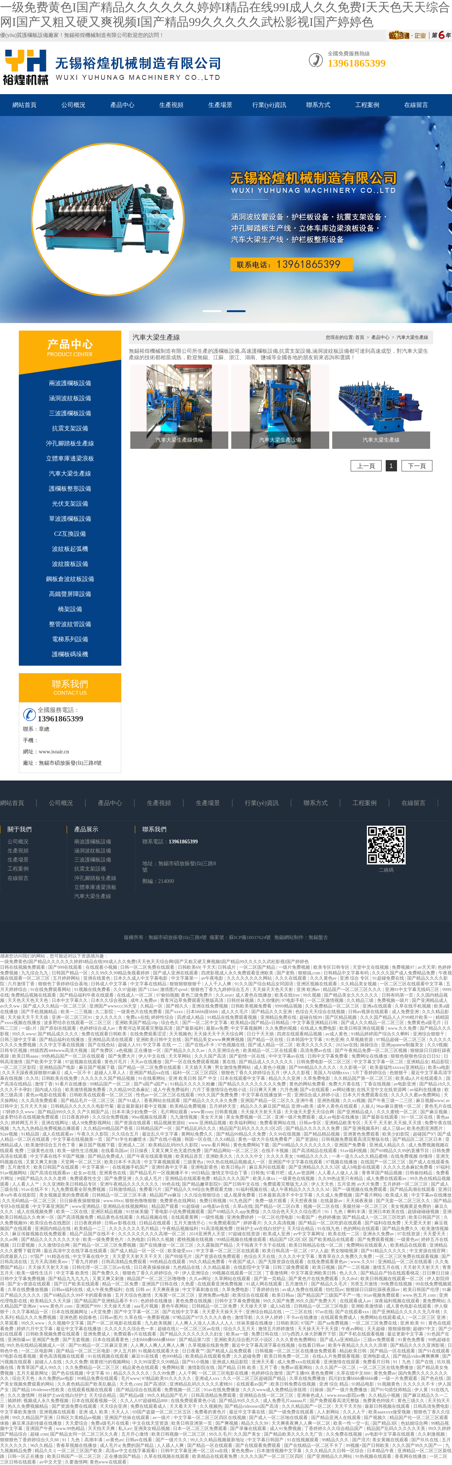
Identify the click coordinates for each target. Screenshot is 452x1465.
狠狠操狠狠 (399, 1328)
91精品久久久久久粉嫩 (193, 1084)
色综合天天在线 (260, 1256)
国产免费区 (103, 1050)
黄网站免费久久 (197, 1134)
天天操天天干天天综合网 (219, 1034)
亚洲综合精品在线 (264, 1311)
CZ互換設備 (70, 534)
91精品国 (30, 1134)
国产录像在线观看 (248, 1428)
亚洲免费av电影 (214, 1295)
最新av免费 (217, 1028)
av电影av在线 (217, 1206)
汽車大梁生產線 (70, 473)
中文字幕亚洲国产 (51, 1206)
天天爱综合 (77, 1423)
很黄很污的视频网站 (110, 1361)
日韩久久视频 (161, 1239)
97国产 (37, 1256)
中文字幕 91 (98, 1373)
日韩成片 (227, 967)
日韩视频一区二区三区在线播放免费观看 (296, 1351)
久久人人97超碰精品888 (144, 1400)
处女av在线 (85, 1172)
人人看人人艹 (26, 1184)
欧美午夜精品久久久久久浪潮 (358, 1345)
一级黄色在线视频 (297, 1178)
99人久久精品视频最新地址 (218, 1439)
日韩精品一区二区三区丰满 (119, 1195)
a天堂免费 (101, 1311)
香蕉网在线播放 (411, 1456)
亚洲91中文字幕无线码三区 (412, 989)
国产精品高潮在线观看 (413, 1189)
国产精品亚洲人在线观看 (336, 1417)
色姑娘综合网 (415, 1423)
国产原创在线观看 (58, 1028)
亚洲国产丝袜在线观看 (127, 1417)
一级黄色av (408, 1239)
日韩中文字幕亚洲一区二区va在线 (194, 1450)
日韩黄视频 (226, 1111)
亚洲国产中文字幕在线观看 (296, 1162)
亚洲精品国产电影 (57, 1067)
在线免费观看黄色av (327, 1261)
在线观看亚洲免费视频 (220, 1284)
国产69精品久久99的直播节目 (400, 1150)
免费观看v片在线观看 (135, 1334)
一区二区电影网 (37, 1351)
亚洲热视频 (329, 1100)
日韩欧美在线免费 (60, 1078)
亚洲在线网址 (55, 1122)
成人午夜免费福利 (171, 1089)
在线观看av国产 (252, 1384)
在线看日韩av (312, 1345)
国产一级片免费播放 (347, 1389)
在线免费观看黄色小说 (194, 1400)
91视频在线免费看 (92, 989)
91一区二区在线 (417, 1117)
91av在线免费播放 (222, 1389)
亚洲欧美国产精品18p (137, 1022)
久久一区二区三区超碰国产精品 (255, 1378)
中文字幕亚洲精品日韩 (315, 1022)
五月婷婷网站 (67, 978)
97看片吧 (276, 1172)
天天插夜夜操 (360, 1200)
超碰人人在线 (49, 1361)
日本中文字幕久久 (70, 1000)
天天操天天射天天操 (49, 1267)
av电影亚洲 (405, 1084)
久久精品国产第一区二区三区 (364, 1078)
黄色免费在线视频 (194, 1300)
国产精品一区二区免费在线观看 (150, 1067)
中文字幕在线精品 (149, 983)
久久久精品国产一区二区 (307, 1406)
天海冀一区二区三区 (175, 1295)
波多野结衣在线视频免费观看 (30, 1117)
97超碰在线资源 (244, 1233)
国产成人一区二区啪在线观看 (279, 1417)
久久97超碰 (124, 989)
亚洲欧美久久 (220, 1156)
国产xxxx (174, 1011)
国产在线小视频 (166, 1139)
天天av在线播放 (146, 1061)
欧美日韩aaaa (25, 1056)
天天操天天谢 (118, 1306)
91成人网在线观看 (264, 1284)
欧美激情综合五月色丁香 (51, 1145)
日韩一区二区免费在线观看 (148, 967)
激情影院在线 (202, 1367)
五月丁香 (269, 1367)
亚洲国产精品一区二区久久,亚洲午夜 (277, 1100)
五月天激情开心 (190, 1223)
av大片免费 (368, 1184)
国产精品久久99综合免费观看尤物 (199, 1189)
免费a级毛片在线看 (110, 1423)
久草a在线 (243, 1206)
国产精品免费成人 (106, 1156)
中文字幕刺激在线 (201, 1289)
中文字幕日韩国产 (266, 1439)
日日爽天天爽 (263, 1089)
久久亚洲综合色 (224, 1050)
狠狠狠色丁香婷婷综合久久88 (30, 1439)
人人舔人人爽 (171, 1445)
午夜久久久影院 (93, 1134)
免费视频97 (403, 967)
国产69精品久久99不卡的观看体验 (78, 1295)
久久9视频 (437, 1044)
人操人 (367, 1106)
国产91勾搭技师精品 (391, 1389)
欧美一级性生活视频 (78, 1150)
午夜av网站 (353, 1328)
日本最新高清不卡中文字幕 (286, 1195)
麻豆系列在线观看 (267, 1167)
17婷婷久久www (18, 1111)
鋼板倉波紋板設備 (70, 579)
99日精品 (200, 1172)
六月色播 (289, 1089)
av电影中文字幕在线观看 (390, 1434)
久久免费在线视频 (344, 1434)
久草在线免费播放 (308, 1378)
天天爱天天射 (418, 1223)
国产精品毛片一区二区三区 (88, 1100)
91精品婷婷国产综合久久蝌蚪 (381, 1034)
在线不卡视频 (275, 1150)
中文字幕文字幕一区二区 (379, 1061)
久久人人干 (354, 1412)
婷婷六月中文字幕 (35, 1328)
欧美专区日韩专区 (332, 967)
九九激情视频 (184, 1117)
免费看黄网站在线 (278, 1122)
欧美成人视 (397, 1195)
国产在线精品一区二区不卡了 (314, 1445)
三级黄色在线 (41, 1150)
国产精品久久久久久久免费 (313, 1128)
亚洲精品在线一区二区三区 (267, 1395)
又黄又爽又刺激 (42, 1162)
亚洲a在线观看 (377, 1006)
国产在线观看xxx (352, 1311)
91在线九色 (329, 1228)
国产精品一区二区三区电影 (83, 1351)
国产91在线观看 (434, 1351)
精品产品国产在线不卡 (93, 1233)
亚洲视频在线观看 (57, 1412)
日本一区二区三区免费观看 (200, 1428)
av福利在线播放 (426, 1089)
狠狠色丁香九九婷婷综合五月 (220, 989)
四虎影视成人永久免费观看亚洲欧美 (238, 973)
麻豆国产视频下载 (97, 1067)
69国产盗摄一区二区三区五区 (162, 1412)
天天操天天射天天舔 (261, 1111)
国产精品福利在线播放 (62, 1039)
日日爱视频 (24, 1245)
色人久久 (349, 1273)
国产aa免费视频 (334, 1323)
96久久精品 (42, 1445)
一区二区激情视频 (326, 1000)
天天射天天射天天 (421, 1267)
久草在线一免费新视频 (147, 1317)
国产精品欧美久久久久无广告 (294, 1434)
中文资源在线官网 (428, 1250)
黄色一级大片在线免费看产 (265, 1139)
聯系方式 (318, 105)
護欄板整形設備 (70, 488)
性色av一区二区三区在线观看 (165, 1095)
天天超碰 (376, 1328)
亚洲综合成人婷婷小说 (317, 1095)
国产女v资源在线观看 (30, 1284)
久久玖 (32, 1078)
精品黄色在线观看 (115, 1217)
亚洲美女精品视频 (152, 1428)
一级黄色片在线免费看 (140, 1011)
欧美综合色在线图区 (51, 1223)
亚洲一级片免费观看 (295, 1117)
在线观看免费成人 (339, 1317)
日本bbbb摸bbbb (202, 1011)
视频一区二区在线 (322, 1206)
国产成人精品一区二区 (271, 1044)
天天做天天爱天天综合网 (309, 1111)
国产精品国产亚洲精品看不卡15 (106, 1300)
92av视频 (9, 1134)
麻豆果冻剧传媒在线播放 (37, 1423)
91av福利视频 (354, 1150)
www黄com (202, 1111)
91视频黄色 (389, 1384)
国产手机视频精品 (39, 1011)
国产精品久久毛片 (329, 1284)
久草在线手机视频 (413, 1006)
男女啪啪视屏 (345, 1250)
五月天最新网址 (33, 1373)
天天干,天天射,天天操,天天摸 (393, 1122)
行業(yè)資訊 (269, 105)
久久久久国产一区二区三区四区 (272, 1456)
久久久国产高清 (210, 1056)
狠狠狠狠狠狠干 (186, 983)
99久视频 (312, 995)
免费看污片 (151, 1189)
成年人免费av (144, 1000)
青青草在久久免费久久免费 (345, 1256)
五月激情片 (297, 1284)
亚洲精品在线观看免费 (188, 1178)
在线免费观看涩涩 (148, 1034)
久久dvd (350, 1278)
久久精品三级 (361, 1000)
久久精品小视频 (384, 1395)
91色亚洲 (335, 1039)
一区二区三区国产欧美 (80, 1450)
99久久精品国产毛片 (168, 1395)
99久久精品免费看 (207, 1261)
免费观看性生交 (86, 1178)
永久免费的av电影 (56, 1378)
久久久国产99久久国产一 (417, 1445)
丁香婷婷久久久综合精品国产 (334, 1428)
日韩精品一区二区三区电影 (321, 1306)
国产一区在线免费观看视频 (192, 1061)
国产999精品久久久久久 (313, 1067)
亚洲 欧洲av (308, 989)
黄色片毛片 (116, 1061)
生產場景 (220, 105)
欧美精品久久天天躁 (51, 1300)
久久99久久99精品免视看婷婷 (121, 973)
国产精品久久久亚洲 (272, 1011)
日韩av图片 (111, 1317)
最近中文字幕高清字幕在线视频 (264, 1345)
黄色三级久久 (411, 1400)
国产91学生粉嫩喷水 (127, 1139)
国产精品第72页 (195, 1339)
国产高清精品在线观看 (315, 1150)
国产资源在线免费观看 (218, 1256)
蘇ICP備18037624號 (250, 937)
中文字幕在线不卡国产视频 (58, 1156)
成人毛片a (110, 1445)
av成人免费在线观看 (303, 1289)
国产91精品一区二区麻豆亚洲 (98, 1345)
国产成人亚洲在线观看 (176, 973)
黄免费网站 (434, 1300)
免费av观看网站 (297, 1367)
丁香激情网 (277, 1273)
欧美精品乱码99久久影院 (173, 1145)
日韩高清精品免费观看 (124, 1261)
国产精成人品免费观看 (229, 1351)
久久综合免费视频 (111, 1117)
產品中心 (122, 105)
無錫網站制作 (289, 937)
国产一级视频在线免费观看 (360, 1189)
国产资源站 (307, 1139)
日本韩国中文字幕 (305, 1039)
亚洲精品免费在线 (279, 1017)
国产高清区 (156, 1384)
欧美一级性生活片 (35, 1273)
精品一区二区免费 (120, 1284)
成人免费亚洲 (406, 1011)
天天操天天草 (254, 1306)
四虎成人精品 (191, 1017)
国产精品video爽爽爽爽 (416, 1356)
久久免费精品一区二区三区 (332, 1006)
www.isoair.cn (54, 752)
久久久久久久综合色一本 (129, 1328)
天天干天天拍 (348, 1406)
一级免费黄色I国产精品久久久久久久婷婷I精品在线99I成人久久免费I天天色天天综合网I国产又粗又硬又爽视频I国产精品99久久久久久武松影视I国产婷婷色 (154, 961)
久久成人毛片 (149, 1178)
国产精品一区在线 (265, 1039)
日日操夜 (139, 1150)
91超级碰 (191, 1206)
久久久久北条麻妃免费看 (408, 1167)
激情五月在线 (387, 1267)
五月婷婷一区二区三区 (406, 1184)
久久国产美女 (248, 1434)
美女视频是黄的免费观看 (64, 1195)
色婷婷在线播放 (156, 1300)
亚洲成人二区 (132, 1145)
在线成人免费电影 (318, 1028)
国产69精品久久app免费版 (234, 1211)
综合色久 (170, 1022)
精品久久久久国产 (231, 1178)
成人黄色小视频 (270, 1067)
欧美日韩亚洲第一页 (192, 1423)
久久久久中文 (250, 1156)
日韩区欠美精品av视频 (79, 1417)
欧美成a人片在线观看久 (420, 1078)
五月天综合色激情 (133, 1295)
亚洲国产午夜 (40, 1428)
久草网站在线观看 (233, 1278)
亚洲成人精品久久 (387, 1145)
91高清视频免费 (217, 1228)
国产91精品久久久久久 (384, 1250)
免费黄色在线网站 (178, 1200)
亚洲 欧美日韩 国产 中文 (193, 1078)
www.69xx (113, 1200)
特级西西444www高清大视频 (59, 1050)
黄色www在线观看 (109, 1462)
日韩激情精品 (123, 1189)
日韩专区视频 (14, 1050)
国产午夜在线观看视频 (150, 1156)
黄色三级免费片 (197, 995)
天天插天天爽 (199, 1067)
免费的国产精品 (138, 1445)
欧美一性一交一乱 (352, 1423)
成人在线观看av (58, 1134)
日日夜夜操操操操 (152, 1267)
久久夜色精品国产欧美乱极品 (87, 1384)
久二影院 (105, 1011)
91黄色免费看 (412, 1339)
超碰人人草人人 (110, 1072)
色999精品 (172, 1356)
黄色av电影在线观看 (46, 1095)
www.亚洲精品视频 (207, 1122)
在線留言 (416, 105)
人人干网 (187, 1373)
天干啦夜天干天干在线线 (261, 1245)
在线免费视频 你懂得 (412, 1156)
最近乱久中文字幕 (160, 1134)
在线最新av (332, 1200)
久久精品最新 (217, 1267)
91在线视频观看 (303, 1439)
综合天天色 (24, 1378)
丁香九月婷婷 (85, 1261)
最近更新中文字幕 (406, 1334)
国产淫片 (361, 1439)
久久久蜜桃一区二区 (397, 1111)
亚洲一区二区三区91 (72, 1017)
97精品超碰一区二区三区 (401, 1039)
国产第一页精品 (270, 1278)
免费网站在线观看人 (367, 1245)
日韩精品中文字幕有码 (347, 973)
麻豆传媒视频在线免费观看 (39, 1233)
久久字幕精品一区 (30, 1311)
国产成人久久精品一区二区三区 (55, 1006)
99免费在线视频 (396, 1284)
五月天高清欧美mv (49, 1261)
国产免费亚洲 (118, 1178)
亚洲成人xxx (208, 1378)
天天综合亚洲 (114, 1406)
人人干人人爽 (218, 983)
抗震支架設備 (70, 428)
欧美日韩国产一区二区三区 (74, 1456)
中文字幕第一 (185, 978)
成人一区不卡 (78, 1072)
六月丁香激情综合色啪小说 (219, 1089)
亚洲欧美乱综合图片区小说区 (244, 1339)
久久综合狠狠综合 (202, 1195)
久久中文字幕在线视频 (62, 1044)
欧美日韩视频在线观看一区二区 (392, 1278)
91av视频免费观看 (381, 1295)
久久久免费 (76, 1361)
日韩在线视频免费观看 (23, 967)
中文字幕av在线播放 (431, 1195)
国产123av (148, 989)
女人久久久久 (109, 1017)
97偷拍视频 (167, 995)
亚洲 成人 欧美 (94, 1412)
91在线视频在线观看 (109, 1356)
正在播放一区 (148, 1050)
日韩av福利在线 (68, 1289)
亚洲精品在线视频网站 (126, 1206)
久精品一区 (152, 1006)
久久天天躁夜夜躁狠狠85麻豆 (32, 1072)
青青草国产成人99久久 (40, 1367)
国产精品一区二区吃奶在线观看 (330, 1223)
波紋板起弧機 (70, 549)
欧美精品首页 (190, 1156)
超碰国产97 (424, 1134)
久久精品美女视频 (359, 983)
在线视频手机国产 (131, 1167)
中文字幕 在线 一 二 (163, 1044)
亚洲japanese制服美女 (403, 1044)
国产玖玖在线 (425, 1439)
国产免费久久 (106, 1273)
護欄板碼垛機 (70, 654)
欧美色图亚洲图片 (425, 1128)
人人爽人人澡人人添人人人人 (205, 1323)
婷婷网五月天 (25, 1122)
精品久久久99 (255, 1423)
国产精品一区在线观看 (393, 1351)
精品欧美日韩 (353, 1351)
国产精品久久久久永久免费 (210, 1100)
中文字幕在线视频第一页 (78, 1139)
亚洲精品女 (417, 1061)
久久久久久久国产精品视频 (108, 1078)
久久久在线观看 (291, 978)
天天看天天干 (184, 1406)
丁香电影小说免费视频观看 (178, 1211)
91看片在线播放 (71, 1084)
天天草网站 (180, 1056)
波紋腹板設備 (70, 564)
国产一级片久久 (172, 1439)
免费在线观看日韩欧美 (104, 1034)
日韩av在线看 (139, 1439)
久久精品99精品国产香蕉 (108, 1128)
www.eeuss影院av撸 (346, 1395)
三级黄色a (193, 1162)
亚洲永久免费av (379, 1233)
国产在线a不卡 (200, 1044)
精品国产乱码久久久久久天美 (396, 1428)
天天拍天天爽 (102, 1428)
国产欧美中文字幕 (44, 1061)
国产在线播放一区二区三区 (167, 1245)
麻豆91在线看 (145, 1356)
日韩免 (257, 1172)
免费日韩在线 (265, 1334)
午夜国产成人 (242, 1261)
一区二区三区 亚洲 (427, 1317)
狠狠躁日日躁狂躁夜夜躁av (373, 1289)
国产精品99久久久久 (240, 1400)
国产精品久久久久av (185, 1050)
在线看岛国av (114, 1150)
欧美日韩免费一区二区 (287, 1356)
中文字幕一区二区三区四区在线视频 (210, 1417)
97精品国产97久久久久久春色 (202, 1317)
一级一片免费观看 (399, 1378)
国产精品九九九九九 (69, 1278)
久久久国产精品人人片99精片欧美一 (397, 1017)
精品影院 (440, 1061)
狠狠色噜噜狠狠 (141, 1200)
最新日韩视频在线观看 (388, 1406)
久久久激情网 (22, 1395)
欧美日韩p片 (234, 1167)
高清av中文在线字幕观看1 (131, 1450)
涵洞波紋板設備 (70, 398)
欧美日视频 (324, 1267)
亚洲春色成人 (311, 1395)
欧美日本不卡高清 (123, 1162)
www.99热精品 (71, 1428)
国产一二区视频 (354, 1267)
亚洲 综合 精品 (334, 1384)
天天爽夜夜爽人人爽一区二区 (301, 1423)
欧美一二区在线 (72, 1211)
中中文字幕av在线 (287, 1056)
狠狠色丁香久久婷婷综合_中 (151, 1273)
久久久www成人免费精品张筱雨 (275, 1389)
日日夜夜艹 (193, 1351)
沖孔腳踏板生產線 (70, 443)
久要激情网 (76, 1462)
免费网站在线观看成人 (383, 1317)
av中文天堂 (51, 1462)
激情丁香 (44, 1084)
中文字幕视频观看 (162, 1162)
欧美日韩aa (283, 1295)
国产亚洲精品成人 (355, 1111)
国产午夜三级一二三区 (391, 1100)
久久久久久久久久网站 (250, 978)
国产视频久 (376, 1417)
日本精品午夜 (381, 1450)
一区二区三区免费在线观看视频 (407, 1256)
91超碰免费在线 (389, 978)
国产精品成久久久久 (58, 1034)
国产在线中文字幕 (181, 1311)
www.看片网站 (216, 1145)
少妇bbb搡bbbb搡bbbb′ (154, 1339)
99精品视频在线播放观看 (242, 1239)
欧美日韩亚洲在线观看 (362, 1028)
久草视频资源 (360, 1039)
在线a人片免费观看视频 (336, 1356)
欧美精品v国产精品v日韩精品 (260, 1022)
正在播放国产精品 (123, 1456)
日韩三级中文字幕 (18, 1039)
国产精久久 (177, 1006)
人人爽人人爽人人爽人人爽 (158, 1345)
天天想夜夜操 (304, 1200)
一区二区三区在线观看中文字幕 (412, 983)
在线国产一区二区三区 (383, 1162)
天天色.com (130, 1384)
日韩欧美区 (287, 1323)
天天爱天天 (435, 1233)
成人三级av (393, 1128)
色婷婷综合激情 (267, 1373)
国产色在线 (432, 1378)
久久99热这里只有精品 (341, 1178)
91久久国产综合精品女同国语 (265, 983)
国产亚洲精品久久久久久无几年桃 (406, 1311)
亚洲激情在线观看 (342, 1361)
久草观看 (9, 1323)
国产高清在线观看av (51, 1172)
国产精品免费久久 (401, 1228)
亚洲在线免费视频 (210, 1006)
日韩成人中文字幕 (109, 983)
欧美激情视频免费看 (86, 1089)
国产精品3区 (386, 1423)
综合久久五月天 (239, 1328)
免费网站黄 (174, 1367)
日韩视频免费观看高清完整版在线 (355, 1139)
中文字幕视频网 (247, 1028)
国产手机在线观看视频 (362, 1334)
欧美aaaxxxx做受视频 (390, 1412)
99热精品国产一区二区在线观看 (73, 1056)
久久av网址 (200, 1278)
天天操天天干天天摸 (318, 1328)
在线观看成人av (356, 1300)
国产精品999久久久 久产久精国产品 (74, 1111)
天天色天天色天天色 (28, 1000)
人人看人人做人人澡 (338, 1172)
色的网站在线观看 (361, 1228)
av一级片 (162, 1417)
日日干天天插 (261, 1034)
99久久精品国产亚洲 (33, 1417)
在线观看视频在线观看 (90, 1389)
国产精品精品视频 (322, 1134)
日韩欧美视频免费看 (252, 1006)
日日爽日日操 (436, 1273)
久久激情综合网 (54, 1245)
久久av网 (9, 1239)
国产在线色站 (102, 1044)
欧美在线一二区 (344, 1233)
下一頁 (417, 466)
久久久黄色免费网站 (297, 1339)
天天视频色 (180, 1034)
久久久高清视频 (280, 1223)
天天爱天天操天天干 (223, 1311)
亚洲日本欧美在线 (387, 1211)
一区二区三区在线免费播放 (386, 1367)
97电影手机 (293, 1000)
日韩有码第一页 (398, 995)
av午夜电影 (212, 978)
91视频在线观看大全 (159, 1351)
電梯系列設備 (70, 639)
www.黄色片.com (57, 1306)
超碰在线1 (167, 1328)
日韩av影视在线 (120, 1223)
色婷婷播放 (329, 1217)
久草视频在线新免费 (209, 1345)
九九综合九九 (35, 973)
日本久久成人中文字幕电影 (141, 978)
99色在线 (171, 1184)
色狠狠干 (399, 1072)
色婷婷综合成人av (97, 1028)
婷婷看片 (252, 1223)
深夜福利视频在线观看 (397, 1300)
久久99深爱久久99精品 (157, 1361)
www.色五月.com (420, 1295)
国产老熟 (286, 973)
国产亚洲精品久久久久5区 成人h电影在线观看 (335, 1167)
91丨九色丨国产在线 (414, 1361)
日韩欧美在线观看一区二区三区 (101, 1095)
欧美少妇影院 (396, 1134)
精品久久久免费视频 (36, 1317)
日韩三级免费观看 (291, 1267)
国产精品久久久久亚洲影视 (418, 1345)
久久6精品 (225, 1139)
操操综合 (369, 1044)
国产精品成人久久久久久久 (266, 1061)
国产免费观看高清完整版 (335, 1400)
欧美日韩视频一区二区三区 (179, 1434)
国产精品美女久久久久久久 (351, 995)
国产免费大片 (122, 1056)
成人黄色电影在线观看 (409, 1306)
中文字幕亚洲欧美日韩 (314, 1273)
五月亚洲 (346, 1184)
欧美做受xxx (181, 1250)
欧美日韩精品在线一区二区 (316, 1245)
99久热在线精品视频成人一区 (236, 1162)
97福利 (442, 1167)
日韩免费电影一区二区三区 (324, 1061)
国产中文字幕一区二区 (137, 1311)
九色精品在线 (187, 1267)
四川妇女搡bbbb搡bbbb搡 (353, 1378)
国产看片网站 (369, 1195)
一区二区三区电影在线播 (224, 1373)
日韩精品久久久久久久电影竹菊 (82, 1106)
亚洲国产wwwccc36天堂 (113, 1006)
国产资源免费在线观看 (75, 1406)
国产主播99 (297, 1373)
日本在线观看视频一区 (95, 1400)
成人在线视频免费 (35, 1211)
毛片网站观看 (174, 1111)
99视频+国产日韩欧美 (368, 1445)
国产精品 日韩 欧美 (237, 1367)
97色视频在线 (232, 1044)
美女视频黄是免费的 (411, 1206)
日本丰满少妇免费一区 (135, 1111)
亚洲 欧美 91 (413, 1323)
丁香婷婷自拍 (266, 1289)
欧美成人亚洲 (277, 1233)
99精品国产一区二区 (110, 1084)
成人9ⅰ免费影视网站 (92, 1122)
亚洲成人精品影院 (230, 1361)
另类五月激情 (364, 1284)
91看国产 (306, 1217)
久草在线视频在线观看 (167, 1456)
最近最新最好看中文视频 (142, 1106)
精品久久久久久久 (132, 1373)
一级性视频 (213, 1217)
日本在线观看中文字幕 (243, 1078)
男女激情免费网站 (233, 1067)
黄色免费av (385, 1373)
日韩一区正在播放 (26, 1456)
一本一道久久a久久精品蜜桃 (360, 1156)
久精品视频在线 (152, 1217)
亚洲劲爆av (19, 1339)
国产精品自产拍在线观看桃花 (390, 1273)
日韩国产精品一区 (70, 973)
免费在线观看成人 (149, 1406)
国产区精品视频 (341, 1017)
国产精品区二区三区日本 (417, 1139)
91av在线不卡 (35, 1189)
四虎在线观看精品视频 (300, 1034)
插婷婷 (14, 1400)
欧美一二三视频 (77, 1011)
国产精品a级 (132, 1395)
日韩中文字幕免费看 (328, 1056)
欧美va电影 (439, 1067)
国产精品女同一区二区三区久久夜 (84, 1434)
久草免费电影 (317, 1078)
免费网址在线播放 (370, 1056)
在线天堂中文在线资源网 (382, 1089)
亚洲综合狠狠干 (429, 1034)
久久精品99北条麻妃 (130, 1089)
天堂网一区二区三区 (81, 1162)
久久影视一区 (353, 1067)
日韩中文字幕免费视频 (23, 1278)
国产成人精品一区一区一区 (138, 1250)
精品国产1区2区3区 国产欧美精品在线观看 (312, 1239)
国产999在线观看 (65, 967)
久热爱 (188, 1284)
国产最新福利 (190, 1028)
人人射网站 (329, 1412)
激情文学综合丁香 (230, 1172)
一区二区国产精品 (257, 967)
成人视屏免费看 (240, 1195)
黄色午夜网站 (175, 1306)
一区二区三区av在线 (200, 1328)
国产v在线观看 (315, 1089)
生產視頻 (171, 105)
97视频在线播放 (342, 1162)
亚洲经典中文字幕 (170, 1167)
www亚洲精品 (86, 1206)
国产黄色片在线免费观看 (314, 1278)
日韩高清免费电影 (431, 1406)
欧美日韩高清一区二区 (285, 1250)
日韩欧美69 (189, 967)
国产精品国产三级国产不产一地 (329, 1295)
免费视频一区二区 (183, 1389)
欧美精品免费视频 (188, 1106)
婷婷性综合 (163, 1017)
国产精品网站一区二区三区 (232, 1150)
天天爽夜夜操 (166, 1289)
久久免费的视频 (281, 1028)
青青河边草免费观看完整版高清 (192, 1000)
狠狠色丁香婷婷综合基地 (63, 983)
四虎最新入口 (14, 1256)
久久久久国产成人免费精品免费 (404, 973)
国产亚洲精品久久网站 (330, 1456)
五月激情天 (19, 1167)
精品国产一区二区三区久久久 (353, 989)
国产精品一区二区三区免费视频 (105, 1245)
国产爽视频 (227, 1423)
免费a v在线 (137, 1017)
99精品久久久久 (312, 1156)
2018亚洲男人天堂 (207, 1233)
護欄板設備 (35, 35)
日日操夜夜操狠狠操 (80, 1200)
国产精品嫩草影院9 (201, 1184)
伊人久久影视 (297, 1072)
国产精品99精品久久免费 (241, 1134)
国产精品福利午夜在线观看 (87, 995)
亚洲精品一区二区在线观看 (405, 1261)
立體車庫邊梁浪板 (70, 458)
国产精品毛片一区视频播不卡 (159, 1172)
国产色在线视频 (68, 1373)
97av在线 (324, 1311)
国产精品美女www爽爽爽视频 (215, 1039)
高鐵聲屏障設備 (70, 594)
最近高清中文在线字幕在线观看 (76, 1250)
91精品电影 (363, 1384)
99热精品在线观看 (168, 1261)
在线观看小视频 (102, 967)
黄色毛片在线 (438, 1106)
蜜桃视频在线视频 (195, 1239)
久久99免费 (164, 1373)
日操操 (317, 1389)
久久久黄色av (324, 978)
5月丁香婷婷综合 (370, 1072)
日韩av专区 (310, 1122)
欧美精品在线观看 (409, 1245)
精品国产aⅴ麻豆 (166, 1195)
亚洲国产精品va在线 (150, 1072)
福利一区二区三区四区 (196, 1072)
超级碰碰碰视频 (424, 1211)
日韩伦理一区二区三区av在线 (101, 1267)
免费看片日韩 (377, 1361)
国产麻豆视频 (434, 1111)
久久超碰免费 (248, 1356)
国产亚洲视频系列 (361, 1128)
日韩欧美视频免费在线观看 (53, 1334)
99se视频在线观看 (149, 1117)
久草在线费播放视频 (28, 1289)
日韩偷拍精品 (419, 1172)
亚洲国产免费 (46, 1339)
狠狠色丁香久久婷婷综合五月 (251, 1072)
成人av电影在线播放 (339, 1117)
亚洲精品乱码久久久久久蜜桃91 (202, 1384)
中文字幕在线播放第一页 (266, 1095)
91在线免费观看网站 (51, 989)
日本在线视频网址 (70, 1311)
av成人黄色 (337, 1034)
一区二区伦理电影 (276, 1217)
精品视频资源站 (170, 1122)
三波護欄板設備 (70, 413)
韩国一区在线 (199, 1139)
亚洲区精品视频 (107, 1211)
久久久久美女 (280, 1156)
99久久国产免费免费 (218, 1095)
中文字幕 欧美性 (73, 1273)
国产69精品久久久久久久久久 (302, 1145)
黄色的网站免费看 (308, 1084)
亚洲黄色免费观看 (361, 1134)
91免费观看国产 (225, 1223)
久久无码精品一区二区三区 (29, 1200)
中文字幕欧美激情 (18, 1412)
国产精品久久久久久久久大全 (51, 1239)
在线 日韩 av (137, 1289)
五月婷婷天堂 (223, 1106)
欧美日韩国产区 (425, 1217)
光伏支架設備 (70, 503)
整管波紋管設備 (70, 624)
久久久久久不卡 (419, 1384)
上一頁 (366, 466)
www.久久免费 (402, 1028)
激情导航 (244, 1317)
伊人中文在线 (152, 1056)
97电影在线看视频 (18, 1356)
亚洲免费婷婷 (241, 1217)
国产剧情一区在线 (247, 1056)
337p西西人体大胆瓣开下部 (309, 1334)
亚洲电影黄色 (205, 1167)
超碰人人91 (129, 1044)
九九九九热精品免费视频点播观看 (46, 1128)
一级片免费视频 (294, 967)
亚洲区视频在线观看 (317, 983)
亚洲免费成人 (97, 1334)
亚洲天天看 (263, 1361)
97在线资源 (409, 1233)
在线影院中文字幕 (252, 1267)
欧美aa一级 (237, 1334)
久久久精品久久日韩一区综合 (335, 1450)
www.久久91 (363, 1261)
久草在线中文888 (353, 1373)
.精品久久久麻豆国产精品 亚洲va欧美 (277, 1106)
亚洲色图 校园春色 (79, 1317)
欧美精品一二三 (90, 1228)
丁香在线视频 (377, 1084)
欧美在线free (288, 995)
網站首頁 (24, 105)
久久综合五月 (125, 1134)
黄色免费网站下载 (251, 1145)
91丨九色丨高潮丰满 (83, 1439)
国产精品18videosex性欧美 (39, 1389)
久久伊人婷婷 (270, 1317)
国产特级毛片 (179, 1256)
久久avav (224, 995)
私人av (124, 1428)
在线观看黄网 (185, 1217)
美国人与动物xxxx (332, 1072)
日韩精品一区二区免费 (215, 1306)
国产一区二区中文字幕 (205, 1022)
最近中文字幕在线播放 (79, 1328)
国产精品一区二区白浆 (278, 1206)
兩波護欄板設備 (70, 383)
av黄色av (115, 1439)
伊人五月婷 (124, 1351)
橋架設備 (70, 609)
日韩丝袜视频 (241, 1000)
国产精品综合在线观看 (139, 1389)
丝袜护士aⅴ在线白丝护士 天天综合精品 (275, 1228)
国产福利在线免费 (383, 1223)
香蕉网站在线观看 (162, 1100)
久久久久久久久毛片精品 (134, 1228)
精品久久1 (45, 1450)
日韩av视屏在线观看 (368, 1011)
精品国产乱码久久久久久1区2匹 (251, 1128)
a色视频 (124, 1050)
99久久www (23, 1034)
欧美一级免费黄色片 (104, 1239)
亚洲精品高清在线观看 (111, 1039)
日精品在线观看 (155, 1223)
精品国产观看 (165, 1206)
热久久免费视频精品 (28, 1406)
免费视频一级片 (393, 1000)
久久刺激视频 (432, 1434)
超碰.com (39, 1434)
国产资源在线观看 (133, 1122)
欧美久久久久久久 (315, 1044)
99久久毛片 (220, 1434)
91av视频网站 (14, 1172)
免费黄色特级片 (379, 1400)
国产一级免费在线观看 (292, 1412)
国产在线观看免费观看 (258, 1445)
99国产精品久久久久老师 (42, 1178)
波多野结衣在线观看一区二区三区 (78, 1022)
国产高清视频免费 (76, 1217)
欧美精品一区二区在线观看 (270, 1050)
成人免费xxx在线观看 (299, 1361)
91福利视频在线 (252, 1189)
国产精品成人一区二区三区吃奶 (374, 1217)
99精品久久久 (336, 1439)
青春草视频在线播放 (77, 1445)
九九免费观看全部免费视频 (79, 1189)
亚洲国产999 (89, 1306)
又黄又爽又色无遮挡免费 (176, 1150)
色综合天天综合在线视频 (320, 1011)
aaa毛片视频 (146, 1306)
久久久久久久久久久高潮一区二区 (152, 1233)
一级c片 (29, 1028)
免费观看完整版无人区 (286, 1184)
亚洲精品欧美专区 (343, 1122)
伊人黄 (421, 1389)
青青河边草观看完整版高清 (146, 1028)
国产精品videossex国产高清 (251, 1406)
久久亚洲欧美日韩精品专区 (70, 1184)
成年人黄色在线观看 (338, 1106)
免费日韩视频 (213, 1200)
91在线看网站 (152, 1078)
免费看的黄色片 (210, 1412)
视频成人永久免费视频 (46, 1400)
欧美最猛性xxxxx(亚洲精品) (398, 1067)
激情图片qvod (174, 989)
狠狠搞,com (310, 973)
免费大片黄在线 (344, 1084)
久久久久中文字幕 (297, 1256)
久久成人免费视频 (334, 1195)
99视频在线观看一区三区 (237, 1273)
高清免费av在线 (316, 1050)
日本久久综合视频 (109, 1000)
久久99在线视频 (285, 1134)
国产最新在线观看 (380, 1117)
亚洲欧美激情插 (367, 1306)
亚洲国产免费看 (350, 1145)
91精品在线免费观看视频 (232, 1017)
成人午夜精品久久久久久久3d (300, 1189)
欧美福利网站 (243, 1122)
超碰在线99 (311, 1017)
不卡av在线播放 (302, 1317)
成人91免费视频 (286, 1428)
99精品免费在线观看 (98, 1378)
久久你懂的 (268, 1000)
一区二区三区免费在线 (375, 1323)
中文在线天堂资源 (151, 1423)
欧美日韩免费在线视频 (293, 1384)
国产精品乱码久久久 (196, 1128)
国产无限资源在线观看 (281, 1261)
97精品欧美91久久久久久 (167, 1378)
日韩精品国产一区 (154, 1128)
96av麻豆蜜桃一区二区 (399, 1106)
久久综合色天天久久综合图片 (292, 1211)
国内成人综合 (49, 1089)
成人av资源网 (302, 1172)
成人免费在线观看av (387, 1178)
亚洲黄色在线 (113, 1172)
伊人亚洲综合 (196, 1273)
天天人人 (120, 1412)
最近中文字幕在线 (247, 1412)
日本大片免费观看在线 (366, 1095)
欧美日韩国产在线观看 (57, 1167)
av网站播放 (344, 1089)
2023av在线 (347, 1044)
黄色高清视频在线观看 (62, 1356)
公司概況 (73, 105)
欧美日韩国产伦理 (421, 1289)
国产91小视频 (196, 1361)
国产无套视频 (77, 1339)
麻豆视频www (430, 1100)
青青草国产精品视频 (382, 1172)
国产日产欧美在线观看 (77, 1284)
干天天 (209, 967)
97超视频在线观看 (83, 1061)
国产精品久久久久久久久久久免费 (252, 1084)
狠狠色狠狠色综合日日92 (416, 1056)
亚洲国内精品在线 (53, 1228)
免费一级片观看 (271, 1200)
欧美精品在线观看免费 (208, 1356)
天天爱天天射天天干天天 (137, 1256)
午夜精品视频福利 (180, 1228)
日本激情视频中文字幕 (280, 1450)
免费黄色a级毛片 (424, 1022)
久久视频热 (211, 1406)
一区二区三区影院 (18, 1067)
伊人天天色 (323, 1184)
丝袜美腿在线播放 (255, 1323)
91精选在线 (59, 1256)
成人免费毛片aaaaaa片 (285, 1400)
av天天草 (426, 967)
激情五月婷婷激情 (276, 1328)
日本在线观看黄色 (111, 1339)
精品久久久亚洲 (285, 1078)
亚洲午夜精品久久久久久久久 (130, 1184)
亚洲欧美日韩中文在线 (159, 1039)
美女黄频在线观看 (390, 1439)
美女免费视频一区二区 (249, 1117)
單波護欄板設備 (70, 518)
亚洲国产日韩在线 (160, 1284)
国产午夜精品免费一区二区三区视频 (371, 1050)
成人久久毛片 (235, 1011)
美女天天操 (212, 1117)
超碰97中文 (425, 1328)
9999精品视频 (289, 1006)
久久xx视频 (354, 1100)
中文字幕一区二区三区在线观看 (228, 1250)
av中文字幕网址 (309, 1233)
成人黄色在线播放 (254, 995)
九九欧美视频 (159, 1323)
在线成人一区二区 (135, 995)
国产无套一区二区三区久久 (403, 1200)
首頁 (359, 337)
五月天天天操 (34, 1106)
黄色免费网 (322, 1373)
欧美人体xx (264, 1178)
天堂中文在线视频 (371, 967)
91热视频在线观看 (373, 1456)
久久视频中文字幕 (66, 1323)
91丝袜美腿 (137, 1211)
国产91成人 (130, 1100)
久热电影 (136, 1239)
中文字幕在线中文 (91, 1256)
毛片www (130, 1378)
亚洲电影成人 (377, 1356)
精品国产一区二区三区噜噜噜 (157, 1278)
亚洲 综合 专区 (355, 978)
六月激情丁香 (22, 983)
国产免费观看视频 (376, 1239)
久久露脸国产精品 (215, 1245)
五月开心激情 (135, 1434)
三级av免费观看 (379, 1339)
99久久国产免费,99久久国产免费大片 (300, 1300)
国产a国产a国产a (151, 1084)
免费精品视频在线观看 (34, 995)
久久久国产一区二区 (336, 1367)
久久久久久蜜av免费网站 (416, 1095)
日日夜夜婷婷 (76, 1117)
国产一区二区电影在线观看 (114, 1323)
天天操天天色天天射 (273, 989)
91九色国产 (241, 1200)
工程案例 (367, 105)
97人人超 (319, 1250)
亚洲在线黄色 (97, 978)
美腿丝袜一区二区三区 (365, 1206)
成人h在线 (281, 1306)
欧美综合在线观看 (251, 1295)
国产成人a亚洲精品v (340, 1339)
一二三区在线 (299, 1311)
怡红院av (335, 1289)
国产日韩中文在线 (242, 1184)
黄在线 (229, 1061)
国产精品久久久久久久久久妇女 (192, 1334)
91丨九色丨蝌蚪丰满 (345, 1211)
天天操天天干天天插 (28, 1017)
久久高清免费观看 (39, 1100)
